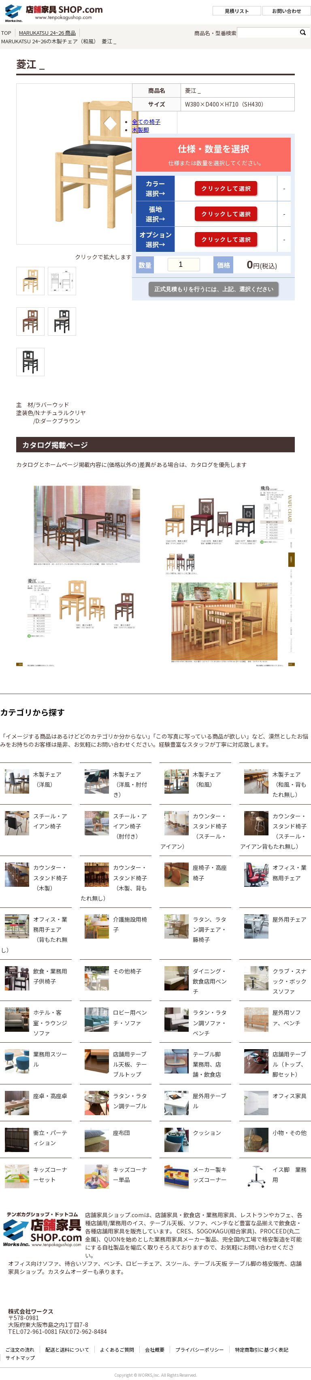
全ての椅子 (146, 121)
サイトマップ (20, 1357)
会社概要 (154, 1349)
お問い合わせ (286, 10)
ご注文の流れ (19, 1349)
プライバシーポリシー (199, 1349)
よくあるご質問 (117, 1349)
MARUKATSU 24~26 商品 (47, 32)
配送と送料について (67, 1349)
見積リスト (237, 10)
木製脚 (140, 130)
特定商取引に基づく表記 (261, 1349)
